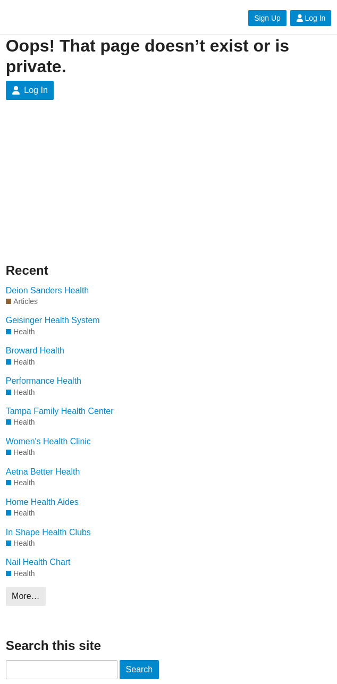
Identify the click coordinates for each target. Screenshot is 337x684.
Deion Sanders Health (47, 290)
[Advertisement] (82, 189)
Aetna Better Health (43, 471)
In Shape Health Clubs (48, 532)
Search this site (53, 645)
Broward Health (35, 350)
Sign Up (267, 18)
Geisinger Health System (53, 320)
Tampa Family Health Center (60, 411)
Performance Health (43, 380)
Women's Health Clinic (48, 441)
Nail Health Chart (38, 562)
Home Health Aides (42, 501)
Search (139, 669)
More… (25, 596)
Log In (311, 18)
